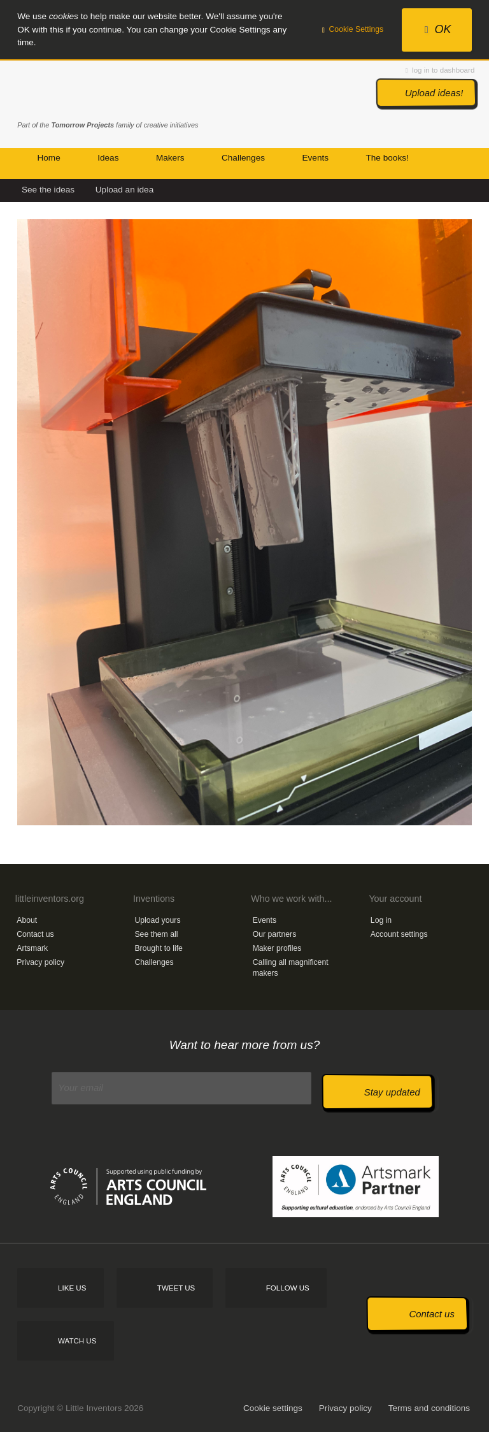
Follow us (287, 1288)
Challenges (153, 962)
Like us (72, 1288)
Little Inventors (71, 91)
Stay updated (392, 1092)
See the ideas (48, 189)
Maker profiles (277, 948)
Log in (381, 920)
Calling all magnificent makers (291, 968)
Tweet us (176, 1288)
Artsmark (32, 948)
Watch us (77, 1341)
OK (438, 29)
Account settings (399, 934)
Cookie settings (272, 1408)
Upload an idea (124, 189)
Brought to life (158, 948)
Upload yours (157, 920)
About (27, 920)
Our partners (275, 934)
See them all (156, 934)
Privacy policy (40, 962)
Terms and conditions (429, 1408)
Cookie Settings (353, 29)
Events (264, 920)
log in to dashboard (440, 70)
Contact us (35, 934)
